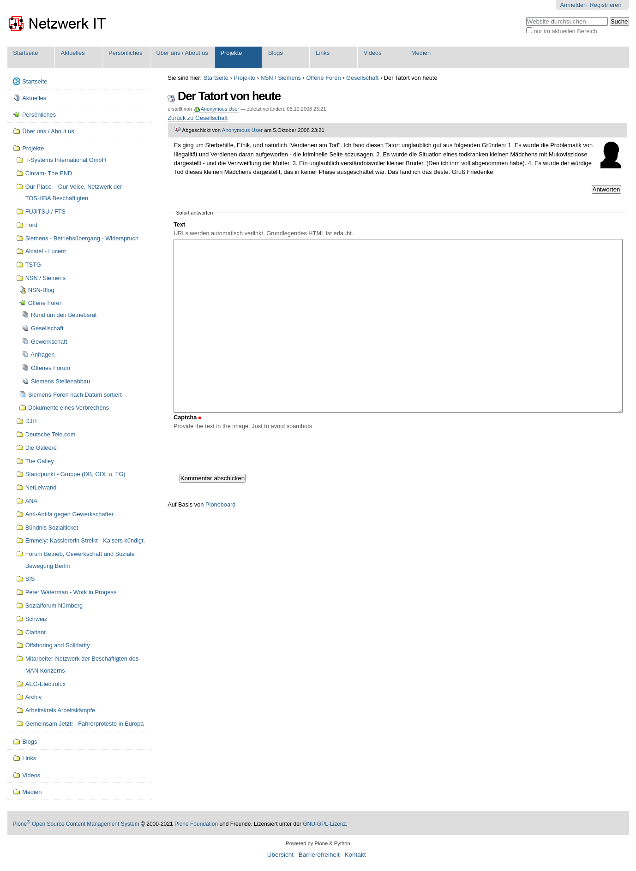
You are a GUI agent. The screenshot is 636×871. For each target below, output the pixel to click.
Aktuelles (73, 52)
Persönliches (125, 52)
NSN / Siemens (281, 77)
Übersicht (280, 854)
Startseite (25, 52)
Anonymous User (219, 109)
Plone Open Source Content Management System (76, 824)
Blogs (275, 52)
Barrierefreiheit (319, 854)
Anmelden (573, 4)
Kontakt (355, 854)
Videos (373, 52)
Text (179, 224)
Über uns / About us (182, 52)
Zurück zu (198, 117)
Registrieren (606, 4)
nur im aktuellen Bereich (565, 31)
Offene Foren (323, 77)
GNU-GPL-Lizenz (324, 824)
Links (323, 52)
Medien (421, 52)
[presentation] (244, 450)
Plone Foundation (196, 824)
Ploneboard (220, 504)
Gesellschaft (362, 77)
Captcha (185, 417)
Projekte (231, 52)
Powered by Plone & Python (318, 843)
